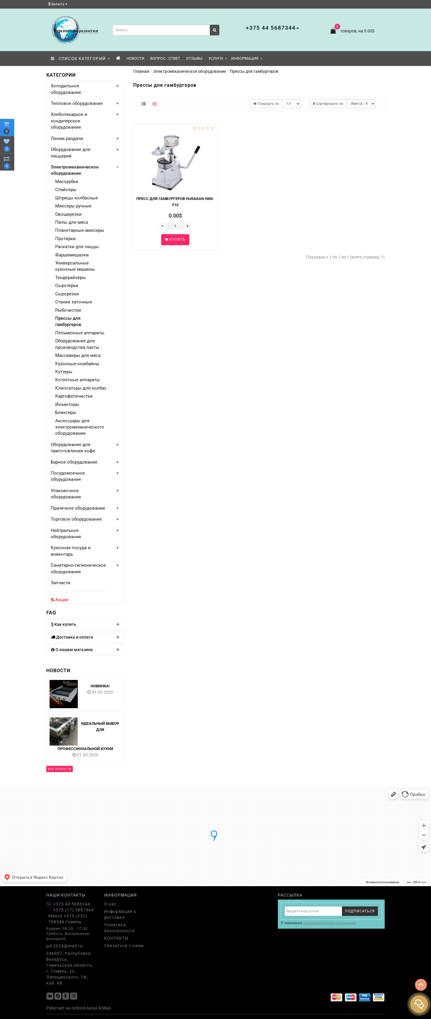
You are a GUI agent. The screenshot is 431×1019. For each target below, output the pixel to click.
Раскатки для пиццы (77, 246)
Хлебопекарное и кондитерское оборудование (69, 121)
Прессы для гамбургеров (68, 321)
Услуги (217, 58)
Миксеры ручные (73, 206)
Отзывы (194, 58)
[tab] (85, 624)
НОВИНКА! (100, 686)
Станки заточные (73, 302)
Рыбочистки (68, 310)
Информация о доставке (120, 914)
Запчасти (60, 582)
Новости (135, 58)
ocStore (78, 1008)
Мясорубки (66, 181)
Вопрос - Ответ (165, 58)
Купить (175, 239)
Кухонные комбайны (77, 363)
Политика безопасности (119, 927)
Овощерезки (68, 214)
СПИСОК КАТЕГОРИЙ (80, 58)
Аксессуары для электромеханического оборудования (79, 427)
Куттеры (63, 371)
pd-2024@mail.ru (64, 946)
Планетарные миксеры (79, 230)
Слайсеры (66, 189)
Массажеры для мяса (78, 355)
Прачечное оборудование (78, 508)
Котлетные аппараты (77, 379)
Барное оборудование (74, 462)
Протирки (65, 238)
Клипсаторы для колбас (81, 388)
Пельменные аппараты (79, 333)
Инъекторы (67, 404)
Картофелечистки (74, 396)
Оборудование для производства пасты (77, 344)
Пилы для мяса (71, 222)
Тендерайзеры (70, 277)
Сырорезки (67, 294)
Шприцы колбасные (76, 198)
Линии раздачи (67, 138)
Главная (141, 71)
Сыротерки (66, 285)
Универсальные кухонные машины (75, 266)
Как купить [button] (85, 624)
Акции (62, 599)
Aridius (104, 1008)
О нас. (111, 904)
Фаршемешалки (72, 255)
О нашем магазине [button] (85, 650)
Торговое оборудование (76, 519)
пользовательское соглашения (329, 923)
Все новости (59, 769)
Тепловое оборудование (77, 103)
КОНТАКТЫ (116, 938)
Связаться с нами (124, 945)
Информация (246, 58)
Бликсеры (65, 412)
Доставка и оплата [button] (85, 637)
